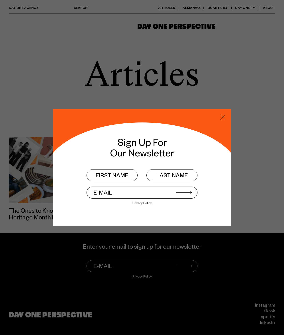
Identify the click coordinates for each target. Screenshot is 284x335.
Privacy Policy (142, 203)
